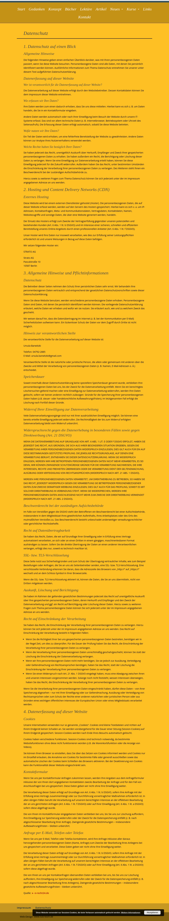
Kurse (131, 9)
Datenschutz (43, 907)
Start (21, 9)
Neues (115, 9)
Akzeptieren (152, 912)
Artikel (101, 9)
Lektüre (86, 9)
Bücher (70, 9)
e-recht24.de (42, 893)
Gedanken (37, 9)
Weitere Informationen (130, 913)
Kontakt (84, 17)
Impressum (24, 907)
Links (147, 9)
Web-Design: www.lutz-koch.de (36, 916)
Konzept (54, 9)
